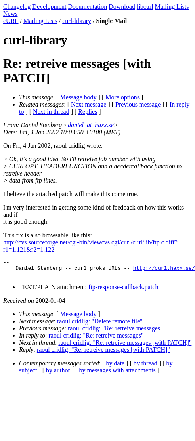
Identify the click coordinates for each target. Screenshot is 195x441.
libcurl (145, 6)
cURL (11, 20)
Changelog (17, 6)
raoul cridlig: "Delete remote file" (100, 324)
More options (122, 97)
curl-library (76, 20)
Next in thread (51, 111)
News (10, 13)
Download (122, 6)
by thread (145, 366)
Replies (87, 111)
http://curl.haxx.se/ (164, 270)
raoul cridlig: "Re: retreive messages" (115, 331)
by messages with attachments (117, 373)
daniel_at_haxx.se (91, 125)
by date (115, 366)
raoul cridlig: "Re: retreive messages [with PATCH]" (124, 346)
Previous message (138, 104)
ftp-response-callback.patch (123, 290)
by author (58, 373)
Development (49, 6)
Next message (88, 104)
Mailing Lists (172, 6)
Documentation (87, 6)
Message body (78, 97)
